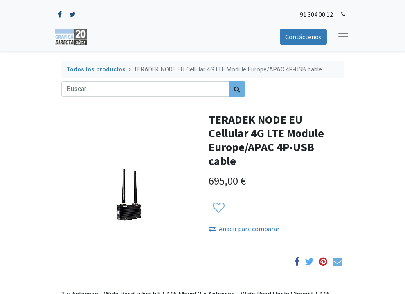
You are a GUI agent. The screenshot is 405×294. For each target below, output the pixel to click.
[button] (218, 208)
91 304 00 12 (316, 14)
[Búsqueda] (237, 89)
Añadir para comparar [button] (244, 229)
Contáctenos (303, 37)
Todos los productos (96, 69)
